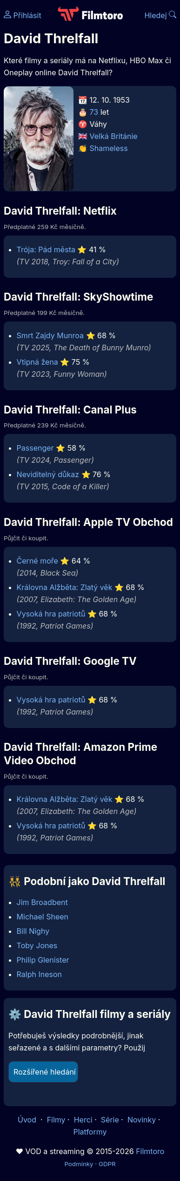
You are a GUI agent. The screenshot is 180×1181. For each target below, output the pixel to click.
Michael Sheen (42, 916)
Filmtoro (150, 1151)
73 (94, 112)
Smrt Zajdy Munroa (50, 335)
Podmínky (78, 1164)
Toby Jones (37, 945)
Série (110, 1119)
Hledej (160, 15)
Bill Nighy (33, 931)
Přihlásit (22, 15)
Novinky (141, 1119)
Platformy (90, 1131)
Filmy (56, 1119)
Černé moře (37, 560)
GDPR (107, 1164)
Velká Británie (114, 136)
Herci (83, 1119)
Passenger (35, 448)
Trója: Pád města (46, 249)
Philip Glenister (43, 959)
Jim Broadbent (42, 902)
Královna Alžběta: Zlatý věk (65, 587)
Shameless (109, 148)
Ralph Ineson (39, 974)
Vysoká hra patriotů (51, 613)
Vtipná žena (37, 362)
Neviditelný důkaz (48, 474)
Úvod (28, 1119)
